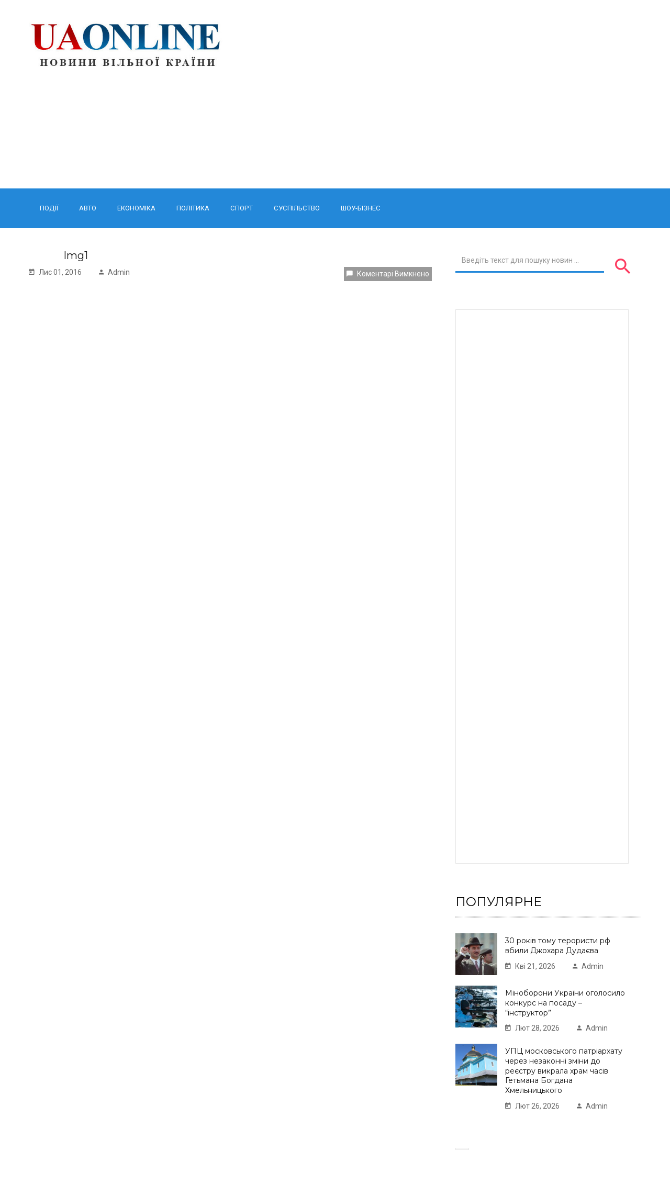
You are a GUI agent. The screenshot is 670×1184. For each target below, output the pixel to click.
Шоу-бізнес (361, 208)
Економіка (136, 208)
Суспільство (297, 208)
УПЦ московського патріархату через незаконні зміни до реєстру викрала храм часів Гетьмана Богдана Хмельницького (563, 1070)
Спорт (241, 208)
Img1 (75, 255)
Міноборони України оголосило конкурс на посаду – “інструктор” (565, 1002)
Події (49, 208)
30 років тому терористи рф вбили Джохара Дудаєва (557, 945)
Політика (192, 208)
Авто (87, 208)
